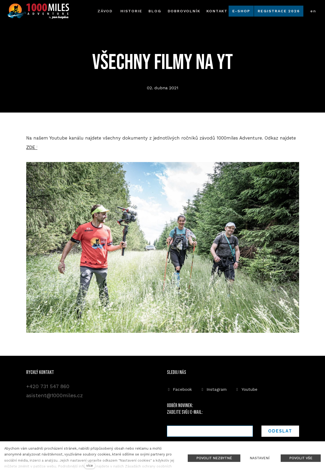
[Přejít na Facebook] (179, 388)
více (89, 466)
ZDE (30, 148)
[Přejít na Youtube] (246, 388)
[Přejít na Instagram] (214, 388)
